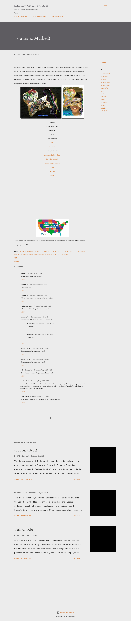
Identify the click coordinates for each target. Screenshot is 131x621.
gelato (103, 91)
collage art (104, 79)
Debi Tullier (24, 284)
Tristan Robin (25, 381)
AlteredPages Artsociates (31, 5)
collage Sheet (105, 82)
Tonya (22, 273)
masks (103, 99)
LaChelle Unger (25, 348)
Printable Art (24, 317)
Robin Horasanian (26, 370)
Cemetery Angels (52, 159)
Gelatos (52, 147)
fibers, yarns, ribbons (52, 163)
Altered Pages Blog (20, 16)
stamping (104, 102)
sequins (52, 171)
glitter (52, 175)
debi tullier (104, 88)
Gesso (52, 143)
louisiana (104, 96)
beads (52, 167)
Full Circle (23, 529)
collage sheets (105, 85)
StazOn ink (104, 111)
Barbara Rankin (25, 396)
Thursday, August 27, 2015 (43, 370)
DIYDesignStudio (57, 16)
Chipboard (104, 76)
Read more (78, 479)
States (103, 105)
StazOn (103, 108)
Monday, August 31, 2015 (40, 396)
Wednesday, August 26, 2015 (45, 324)
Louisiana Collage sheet (52, 155)
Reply (22, 279)
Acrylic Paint (105, 74)
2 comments (26, 558)
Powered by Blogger (65, 612)
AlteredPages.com (39, 16)
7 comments (26, 516)
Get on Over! (25, 450)
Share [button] (103, 62)
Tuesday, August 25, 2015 (34, 273)
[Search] (107, 5)
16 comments (26, 479)
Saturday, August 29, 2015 (40, 381)
